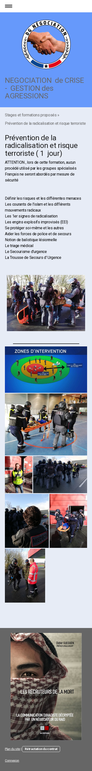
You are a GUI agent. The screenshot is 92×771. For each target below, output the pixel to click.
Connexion (12, 760)
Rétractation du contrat (41, 749)
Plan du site (12, 749)
